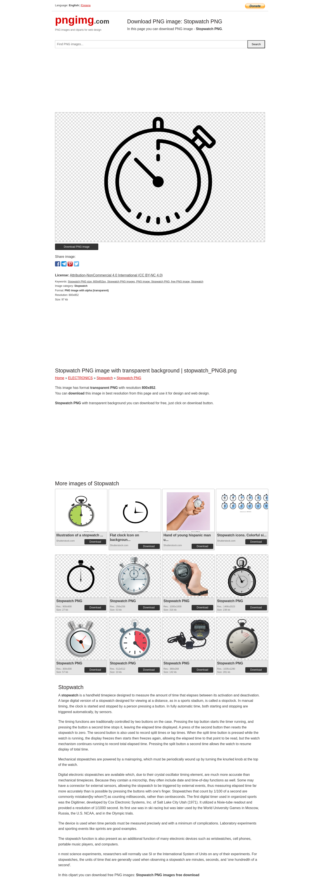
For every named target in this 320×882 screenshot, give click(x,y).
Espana (86, 5)
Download (95, 541)
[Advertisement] (160, 82)
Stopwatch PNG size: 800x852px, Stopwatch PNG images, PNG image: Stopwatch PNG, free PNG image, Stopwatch (135, 281)
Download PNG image (77, 246)
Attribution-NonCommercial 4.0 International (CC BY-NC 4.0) (116, 275)
